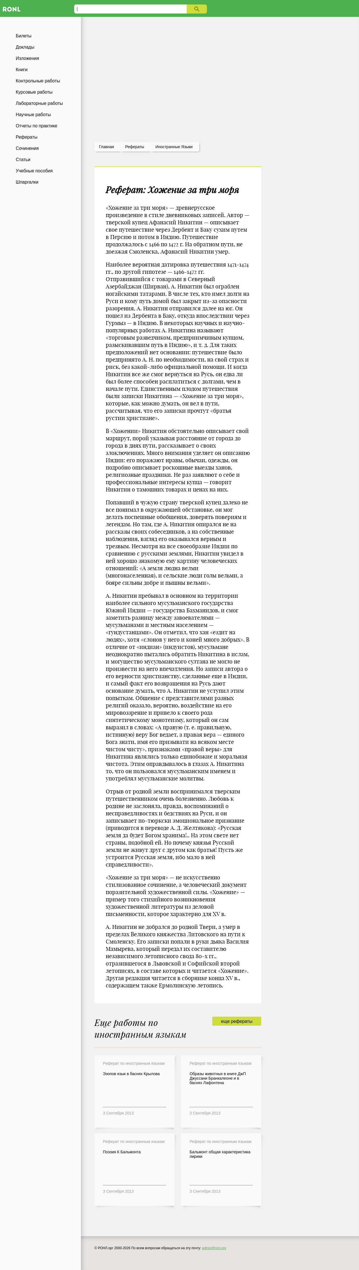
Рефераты (26, 137)
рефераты (134, 147)
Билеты (23, 35)
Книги (22, 69)
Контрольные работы (38, 80)
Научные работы (33, 114)
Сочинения (27, 148)
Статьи (23, 159)
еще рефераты (236, 1021)
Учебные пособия (34, 170)
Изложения (27, 58)
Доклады (25, 47)
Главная (106, 147)
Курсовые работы (34, 92)
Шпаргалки (27, 182)
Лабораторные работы (39, 103)
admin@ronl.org (214, 1248)
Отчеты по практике (36, 125)
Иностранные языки (174, 147)
